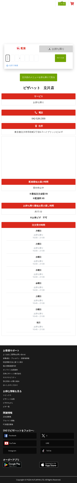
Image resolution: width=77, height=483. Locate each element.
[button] (21, 48)
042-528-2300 (38, 118)
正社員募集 (7, 417)
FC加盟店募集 (8, 424)
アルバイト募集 (9, 420)
